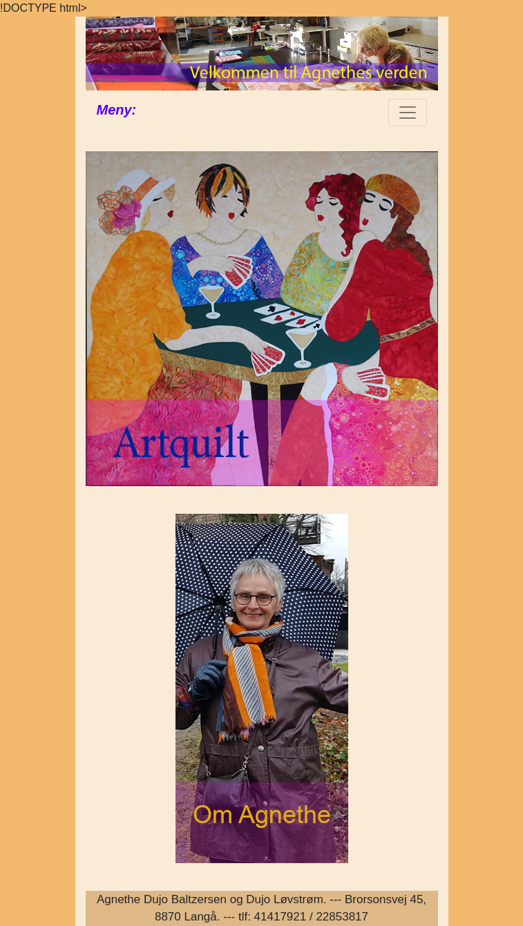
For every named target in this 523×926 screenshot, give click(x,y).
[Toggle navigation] (407, 112)
